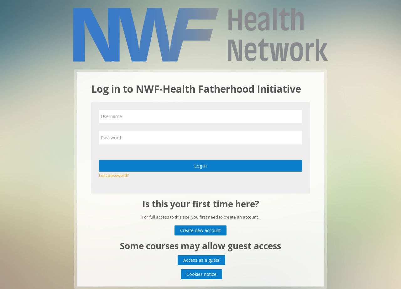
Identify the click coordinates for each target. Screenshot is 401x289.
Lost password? (114, 175)
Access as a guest (201, 260)
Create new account (200, 230)
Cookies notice (201, 274)
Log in (200, 166)
